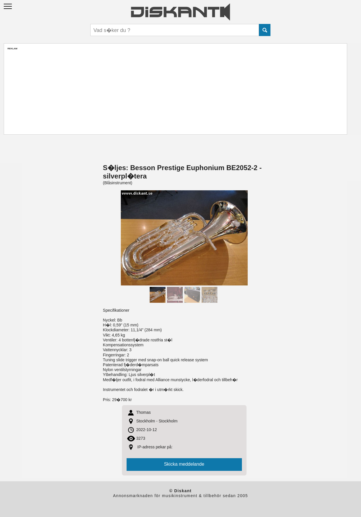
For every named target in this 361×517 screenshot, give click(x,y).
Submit (264, 30)
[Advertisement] (175, 90)
